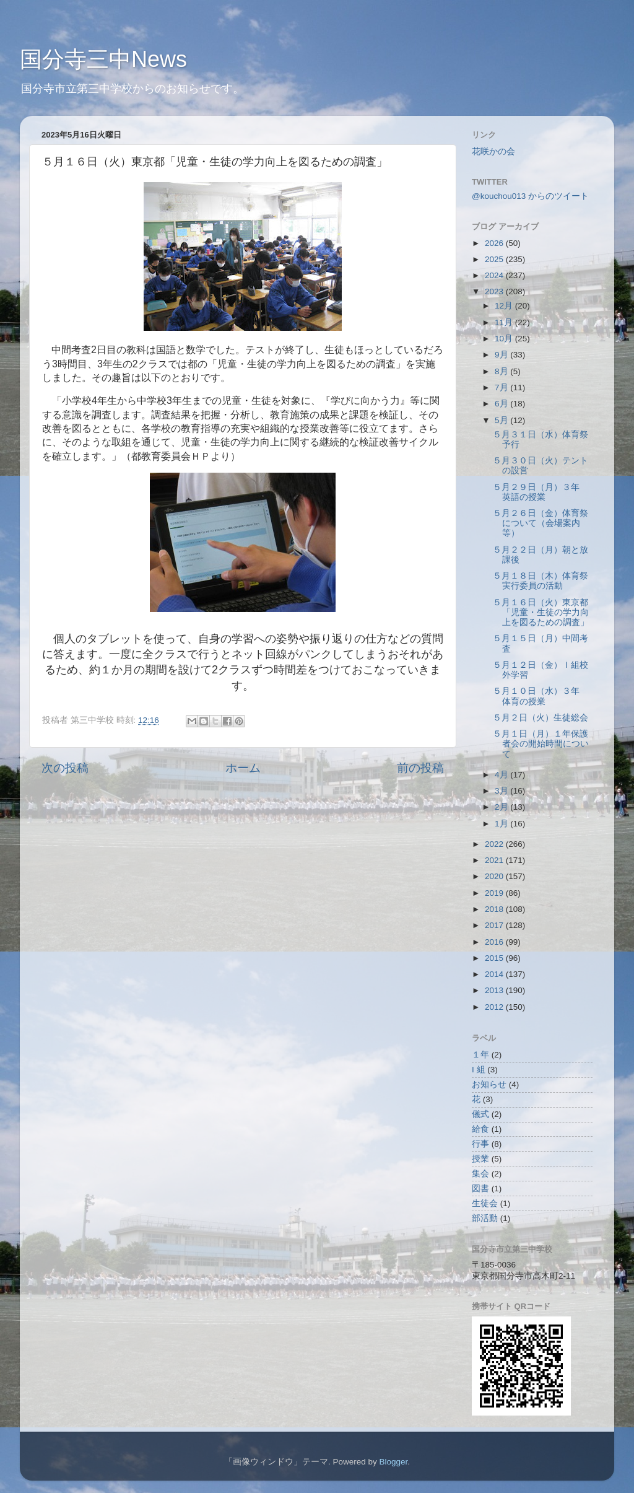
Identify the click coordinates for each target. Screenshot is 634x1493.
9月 (502, 354)
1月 (502, 823)
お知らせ (489, 1084)
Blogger (393, 1461)
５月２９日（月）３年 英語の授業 (540, 492)
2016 (495, 942)
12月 (505, 305)
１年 (480, 1054)
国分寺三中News (103, 59)
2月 (502, 807)
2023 (495, 291)
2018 (495, 909)
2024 (495, 275)
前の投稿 (420, 767)
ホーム (243, 767)
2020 (495, 876)
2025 (495, 259)
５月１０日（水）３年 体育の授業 (540, 696)
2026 (495, 243)
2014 (495, 974)
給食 (480, 1129)
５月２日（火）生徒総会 (540, 717)
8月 (502, 371)
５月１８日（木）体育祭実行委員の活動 (540, 580)
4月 (502, 774)
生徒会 (485, 1203)
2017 (495, 925)
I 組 (478, 1069)
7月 (502, 387)
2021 (495, 860)
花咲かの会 (493, 151)
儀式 (480, 1114)
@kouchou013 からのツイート (530, 196)
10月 (505, 338)
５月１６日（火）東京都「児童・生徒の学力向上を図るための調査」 (541, 612)
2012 (495, 1007)
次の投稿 (65, 767)
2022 (495, 844)
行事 (480, 1144)
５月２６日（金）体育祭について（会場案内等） (540, 523)
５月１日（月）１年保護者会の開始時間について (541, 743)
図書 (480, 1188)
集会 (480, 1173)
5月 (502, 420)
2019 (495, 893)
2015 (495, 958)
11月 (505, 322)
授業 (480, 1158)
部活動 (485, 1218)
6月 (502, 403)
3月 (502, 790)
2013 (495, 990)
